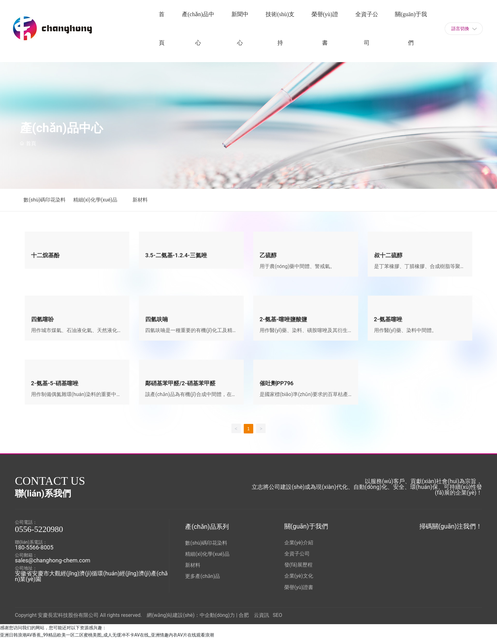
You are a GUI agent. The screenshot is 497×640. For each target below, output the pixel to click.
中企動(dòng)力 (217, 616)
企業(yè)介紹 (298, 544)
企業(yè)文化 (298, 577)
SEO (277, 616)
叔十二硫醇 (388, 255)
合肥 (244, 616)
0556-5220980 (39, 530)
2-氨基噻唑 (388, 319)
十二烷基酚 (45, 255)
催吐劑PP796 (277, 384)
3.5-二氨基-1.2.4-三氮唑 (176, 255)
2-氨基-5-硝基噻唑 (55, 384)
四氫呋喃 (156, 319)
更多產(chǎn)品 (202, 577)
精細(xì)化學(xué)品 (98, 200)
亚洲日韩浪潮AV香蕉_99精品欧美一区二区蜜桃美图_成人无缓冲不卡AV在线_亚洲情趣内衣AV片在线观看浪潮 (107, 636)
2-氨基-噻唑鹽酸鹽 (283, 319)
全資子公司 (297, 555)
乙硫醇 (268, 255)
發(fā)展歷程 (298, 566)
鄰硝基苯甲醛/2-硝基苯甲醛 (180, 384)
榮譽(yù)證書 (298, 588)
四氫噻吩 (42, 319)
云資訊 (261, 616)
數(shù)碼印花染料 (46, 200)
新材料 (144, 200)
